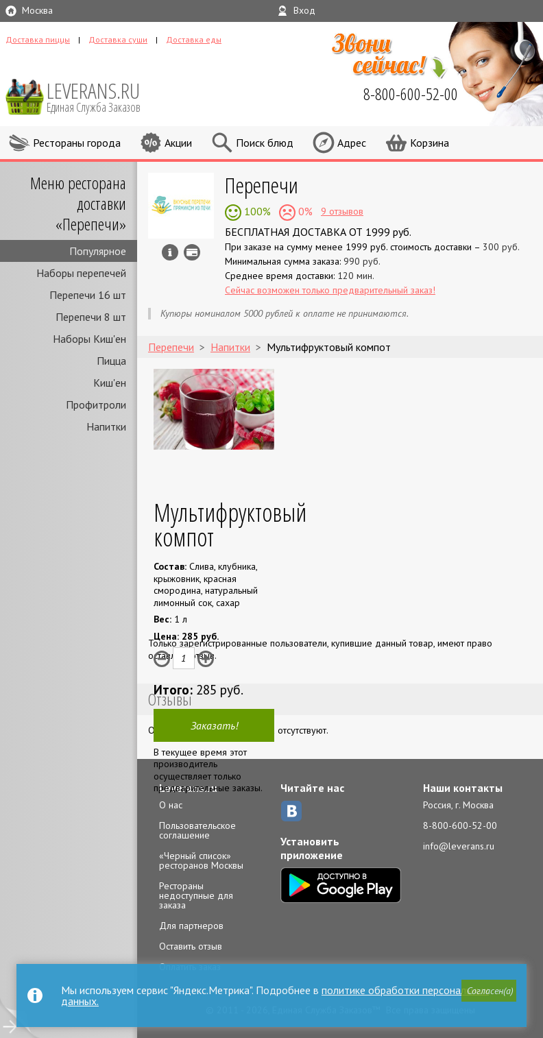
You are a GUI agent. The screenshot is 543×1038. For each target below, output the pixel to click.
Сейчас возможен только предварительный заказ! (330, 290)
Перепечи (261, 185)
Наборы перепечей (81, 273)
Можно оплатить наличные (192, 252)
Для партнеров (191, 925)
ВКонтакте (291, 811)
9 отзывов (342, 211)
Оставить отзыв (190, 946)
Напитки (106, 426)
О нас (170, 805)
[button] (488, 991)
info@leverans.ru (458, 846)
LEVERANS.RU (103, 96)
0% (304, 211)
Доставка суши (117, 39)
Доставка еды (193, 39)
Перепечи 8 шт (91, 317)
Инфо (170, 252)
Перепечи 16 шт (87, 295)
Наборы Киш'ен (89, 339)
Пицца (111, 360)
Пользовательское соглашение (197, 830)
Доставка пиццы (37, 39)
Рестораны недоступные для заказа (196, 895)
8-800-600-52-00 (460, 825)
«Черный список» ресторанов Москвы (201, 860)
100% (256, 211)
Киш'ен (109, 382)
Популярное (97, 251)
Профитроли (96, 404)
